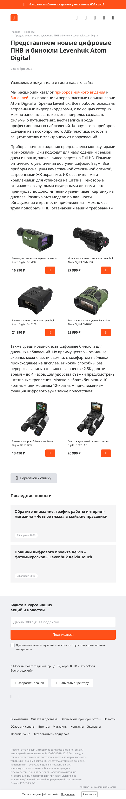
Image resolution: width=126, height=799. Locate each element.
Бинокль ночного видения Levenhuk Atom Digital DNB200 (89, 322)
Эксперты (94, 726)
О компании (19, 719)
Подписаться (63, 634)
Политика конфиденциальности (97, 787)
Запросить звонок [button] (31, 683)
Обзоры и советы (23, 726)
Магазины (60, 726)
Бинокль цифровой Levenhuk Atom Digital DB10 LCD (32, 443)
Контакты (77, 726)
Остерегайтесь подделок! (51, 734)
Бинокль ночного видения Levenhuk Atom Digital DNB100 (33, 322)
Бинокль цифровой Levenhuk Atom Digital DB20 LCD (88, 443)
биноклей (19, 97)
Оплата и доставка (44, 719)
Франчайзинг (20, 734)
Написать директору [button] (74, 683)
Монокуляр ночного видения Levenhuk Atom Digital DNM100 (90, 260)
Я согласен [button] (89, 794)
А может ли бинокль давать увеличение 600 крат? (66, 4)
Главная (15, 32)
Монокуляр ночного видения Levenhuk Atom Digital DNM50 (35, 260)
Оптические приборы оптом (81, 719)
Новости (29, 32)
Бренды (44, 726)
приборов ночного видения (80, 92)
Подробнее (68, 794)
